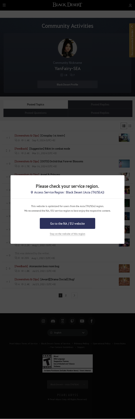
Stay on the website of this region (67, 233)
